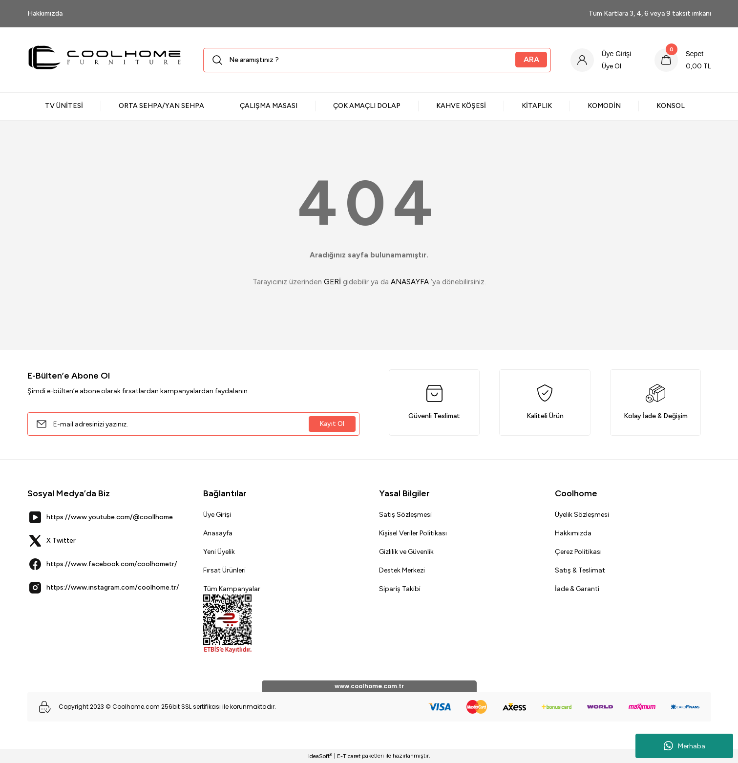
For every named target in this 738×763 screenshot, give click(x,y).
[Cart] (682, 60)
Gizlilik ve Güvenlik (406, 552)
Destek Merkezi (402, 570)
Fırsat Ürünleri (224, 570)
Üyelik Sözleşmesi (582, 514)
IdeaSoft (320, 756)
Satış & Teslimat (580, 570)
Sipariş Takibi (400, 589)
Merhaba (684, 746)
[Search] (376, 60)
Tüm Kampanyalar (231, 589)
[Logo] (105, 60)
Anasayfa (217, 533)
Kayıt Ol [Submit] (331, 424)
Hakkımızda (573, 533)
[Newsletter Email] (193, 424)
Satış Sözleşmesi (405, 514)
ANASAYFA (410, 281)
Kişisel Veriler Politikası (413, 533)
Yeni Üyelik (219, 552)
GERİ (332, 281)
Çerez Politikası (578, 552)
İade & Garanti (577, 589)
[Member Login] (600, 60)
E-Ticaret (348, 756)
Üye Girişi (217, 514)
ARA (530, 59)
